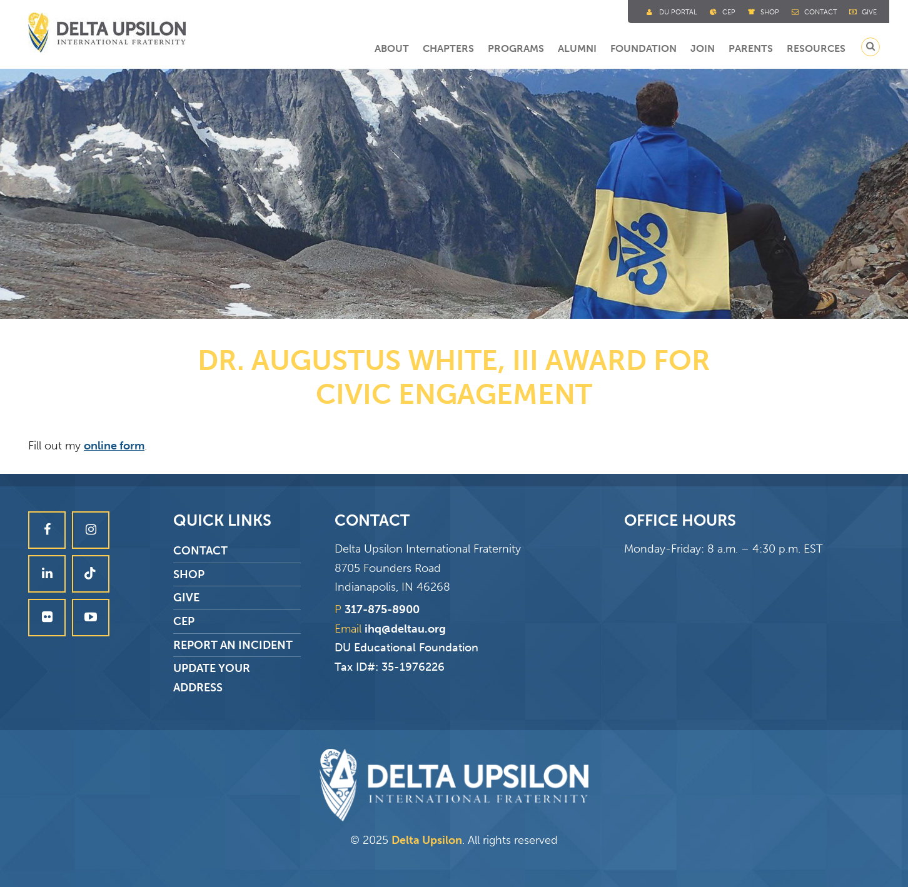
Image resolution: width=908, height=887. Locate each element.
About (392, 48)
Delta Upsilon (426, 840)
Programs (516, 48)
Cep (728, 12)
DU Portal (678, 12)
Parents (751, 48)
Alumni (577, 48)
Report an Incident (233, 645)
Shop (769, 12)
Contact (820, 12)
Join (702, 48)
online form (114, 446)
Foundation (643, 48)
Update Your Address (211, 677)
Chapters (448, 48)
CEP (183, 621)
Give (869, 12)
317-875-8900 (382, 609)
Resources (816, 48)
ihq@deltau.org (405, 629)
